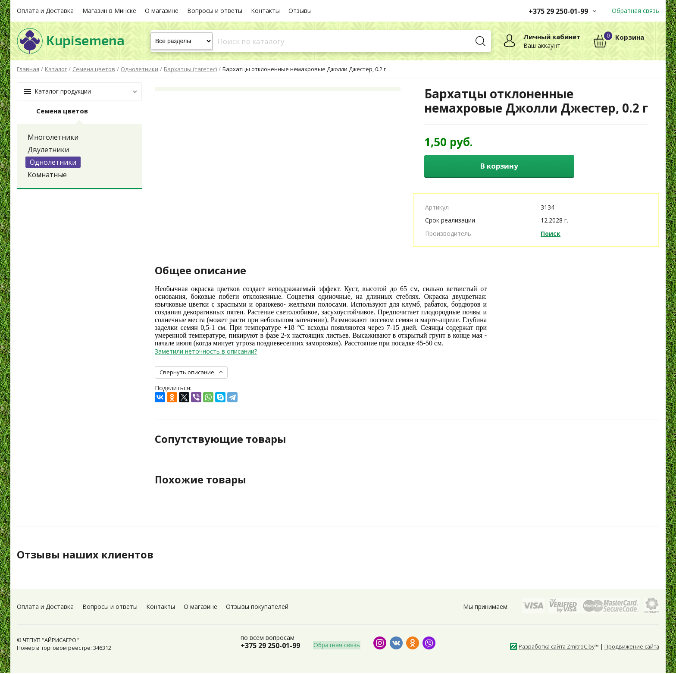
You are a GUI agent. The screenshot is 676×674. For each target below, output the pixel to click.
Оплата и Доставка (45, 10)
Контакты (265, 10)
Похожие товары (201, 480)
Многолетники (53, 137)
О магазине (161, 10)
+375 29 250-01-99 (558, 11)
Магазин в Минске (109, 10)
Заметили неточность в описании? (206, 352)
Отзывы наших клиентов (85, 555)
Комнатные (47, 174)
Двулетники (48, 149)
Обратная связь (635, 10)
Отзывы (300, 10)
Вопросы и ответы (214, 10)
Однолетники (53, 162)
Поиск (550, 234)
